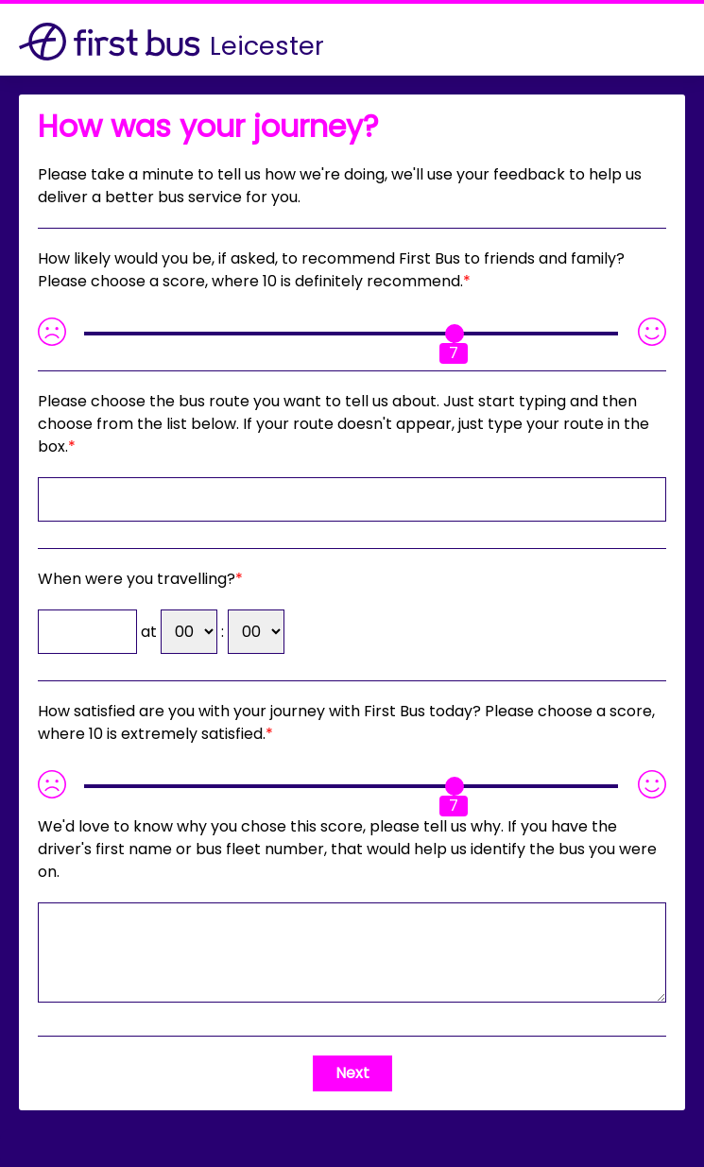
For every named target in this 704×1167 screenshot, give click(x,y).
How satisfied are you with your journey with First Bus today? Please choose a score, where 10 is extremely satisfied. (346, 722)
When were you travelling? (136, 579)
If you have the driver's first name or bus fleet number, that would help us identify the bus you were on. (347, 849)
